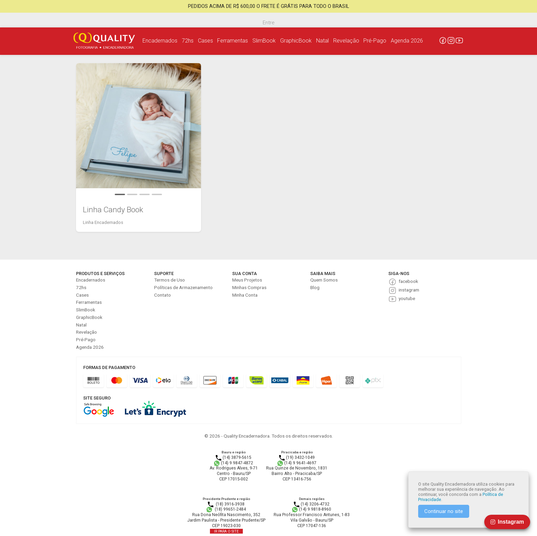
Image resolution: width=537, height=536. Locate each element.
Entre (268, 23)
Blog (315, 287)
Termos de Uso (169, 280)
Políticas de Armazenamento (183, 287)
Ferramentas (232, 40)
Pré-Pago (374, 40)
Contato (162, 295)
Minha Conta (245, 295)
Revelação (346, 40)
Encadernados (159, 40)
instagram (409, 290)
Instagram (507, 522)
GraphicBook (296, 40)
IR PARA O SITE (226, 531)
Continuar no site (443, 511)
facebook (408, 281)
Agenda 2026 (407, 40)
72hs (187, 40)
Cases (205, 40)
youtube (407, 298)
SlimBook (264, 40)
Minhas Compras (249, 287)
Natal (322, 40)
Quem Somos (324, 280)
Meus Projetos (247, 280)
